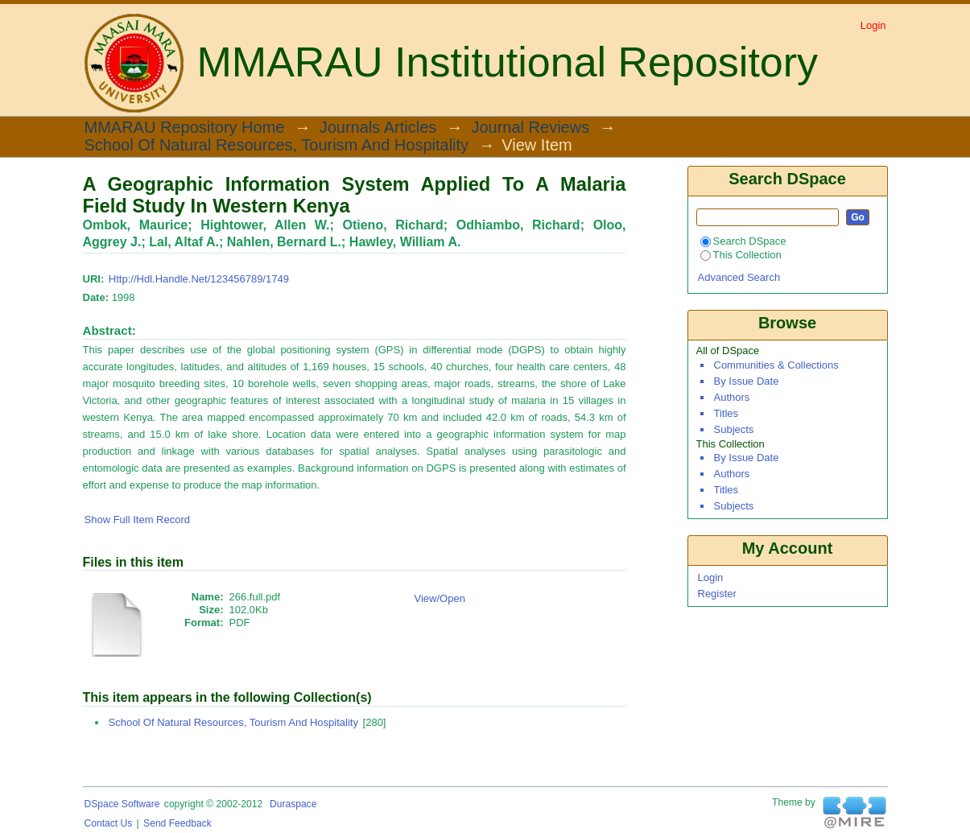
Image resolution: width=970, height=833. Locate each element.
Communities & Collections (776, 365)
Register (717, 594)
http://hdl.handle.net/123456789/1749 (199, 279)
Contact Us (109, 823)
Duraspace (293, 804)
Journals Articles (378, 128)
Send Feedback (177, 823)
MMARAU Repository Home (185, 128)
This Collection (741, 255)
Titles (726, 413)
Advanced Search (739, 277)
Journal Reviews (530, 128)
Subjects (734, 429)
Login (873, 25)
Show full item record (138, 519)
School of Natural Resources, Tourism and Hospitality (277, 145)
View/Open (440, 598)
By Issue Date (746, 381)
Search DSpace (743, 241)
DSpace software (122, 804)
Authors (732, 397)
